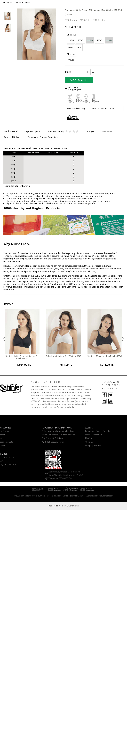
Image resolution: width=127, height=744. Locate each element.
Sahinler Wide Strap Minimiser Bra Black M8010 (22, 357)
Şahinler (69, 14)
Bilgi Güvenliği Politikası (52, 436)
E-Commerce (73, 503)
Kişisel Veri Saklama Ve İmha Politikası (58, 432)
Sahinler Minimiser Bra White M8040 (63, 356)
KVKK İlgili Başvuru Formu (53, 439)
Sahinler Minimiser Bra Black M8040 (104, 356)
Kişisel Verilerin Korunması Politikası (58, 429)
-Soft (64, 503)
